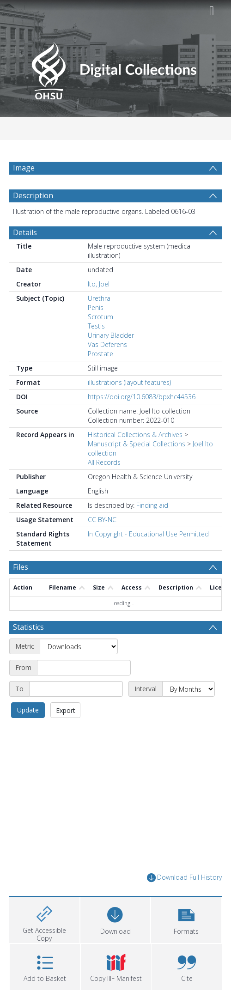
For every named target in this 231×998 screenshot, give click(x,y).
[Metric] (79, 646)
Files (20, 567)
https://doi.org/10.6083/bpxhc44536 (141, 396)
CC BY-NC (102, 519)
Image (24, 168)
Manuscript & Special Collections (136, 443)
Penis (95, 307)
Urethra (99, 298)
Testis (96, 326)
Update (28, 710)
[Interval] (188, 689)
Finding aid (152, 505)
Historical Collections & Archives (135, 434)
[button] (186, 919)
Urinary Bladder (111, 335)
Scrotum (100, 316)
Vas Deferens (107, 344)
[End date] (76, 689)
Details (25, 232)
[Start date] (84, 667)
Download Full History (184, 877)
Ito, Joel (98, 284)
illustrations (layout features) (129, 382)
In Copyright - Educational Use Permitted (148, 533)
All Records (104, 462)
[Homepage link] (115, 68)
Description (33, 195)
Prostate (100, 353)
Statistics (28, 627)
